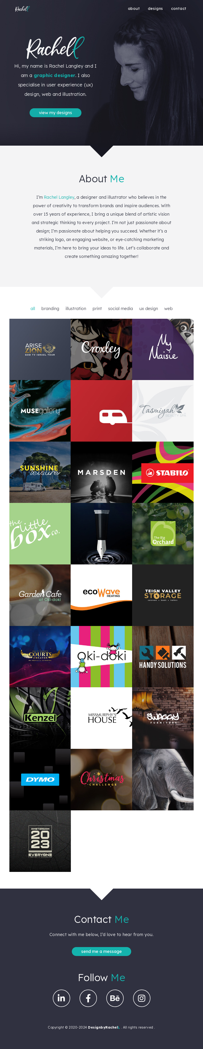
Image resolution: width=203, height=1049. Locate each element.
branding (50, 308)
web (168, 308)
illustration (75, 308)
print (97, 308)
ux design (148, 308)
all (33, 308)
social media (120, 308)
